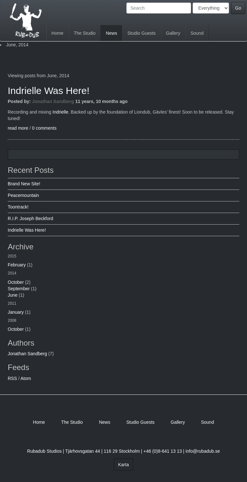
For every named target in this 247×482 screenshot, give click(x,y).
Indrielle (60, 112)
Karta (123, 464)
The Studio (85, 33)
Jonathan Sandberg (53, 101)
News (111, 33)
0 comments (44, 128)
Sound (196, 33)
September (19, 288)
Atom (26, 378)
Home (57, 33)
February (17, 264)
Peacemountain (23, 195)
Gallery (173, 33)
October (16, 282)
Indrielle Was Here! (48, 90)
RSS (12, 378)
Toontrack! (18, 206)
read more (18, 128)
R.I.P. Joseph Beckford (30, 218)
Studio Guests (141, 33)
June (12, 295)
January (16, 312)
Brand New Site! (24, 183)
